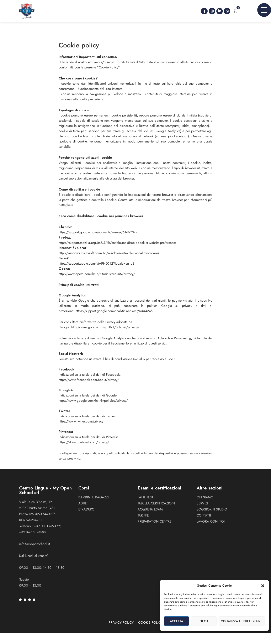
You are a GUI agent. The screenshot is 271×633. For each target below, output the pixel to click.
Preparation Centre (154, 521)
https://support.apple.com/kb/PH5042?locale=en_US (96, 263)
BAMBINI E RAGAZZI (93, 497)
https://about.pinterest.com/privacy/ (84, 442)
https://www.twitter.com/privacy (81, 421)
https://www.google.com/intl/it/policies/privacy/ (93, 400)
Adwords (164, 338)
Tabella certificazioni (156, 503)
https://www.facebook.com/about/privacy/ (89, 379)
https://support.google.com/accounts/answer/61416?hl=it (99, 232)
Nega (204, 621)
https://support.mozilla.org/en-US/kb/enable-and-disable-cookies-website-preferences (117, 242)
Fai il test (145, 497)
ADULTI (83, 503)
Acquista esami (151, 509)
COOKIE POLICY (150, 622)
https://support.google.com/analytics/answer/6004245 (114, 310)
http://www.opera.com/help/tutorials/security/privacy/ (97, 273)
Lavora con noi (211, 521)
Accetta (176, 621)
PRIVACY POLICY (121, 622)
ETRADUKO (86, 509)
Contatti (204, 515)
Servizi (202, 503)
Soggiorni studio (212, 509)
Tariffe (143, 515)
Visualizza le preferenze (241, 621)
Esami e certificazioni (159, 487)
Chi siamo (205, 497)
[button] (263, 586)
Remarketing (182, 338)
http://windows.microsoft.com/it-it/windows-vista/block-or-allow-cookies (109, 253)
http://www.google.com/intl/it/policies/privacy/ (105, 327)
